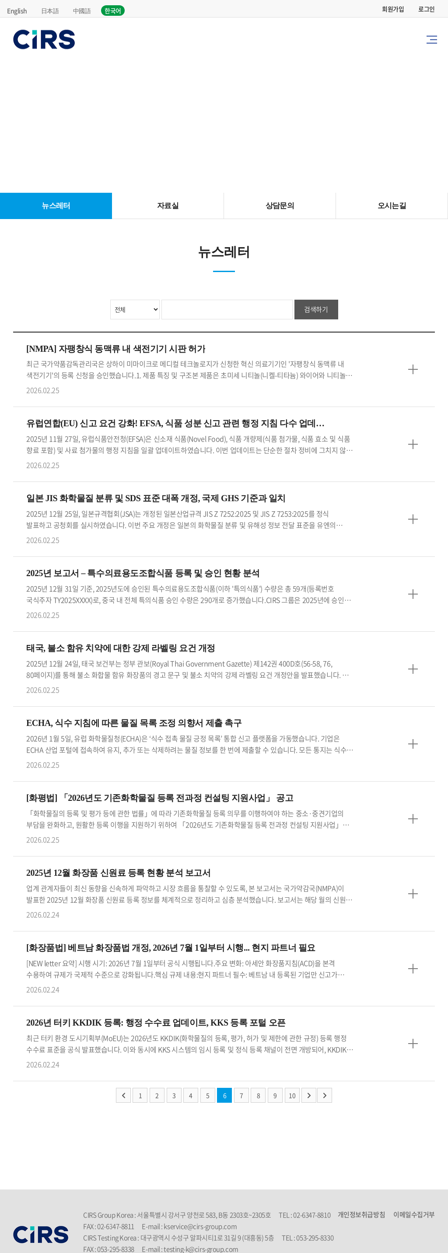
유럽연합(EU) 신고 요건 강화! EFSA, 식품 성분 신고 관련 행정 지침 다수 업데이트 (177, 424)
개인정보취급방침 (361, 1215)
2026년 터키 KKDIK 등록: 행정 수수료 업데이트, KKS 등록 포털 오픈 (156, 1023)
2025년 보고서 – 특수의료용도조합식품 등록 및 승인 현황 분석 (143, 574)
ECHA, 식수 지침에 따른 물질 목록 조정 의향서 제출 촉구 (134, 724)
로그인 (426, 8)
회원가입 (393, 8)
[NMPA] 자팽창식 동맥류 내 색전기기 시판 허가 (115, 349)
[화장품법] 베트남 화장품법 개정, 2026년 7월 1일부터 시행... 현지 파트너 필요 (170, 948)
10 (292, 1095)
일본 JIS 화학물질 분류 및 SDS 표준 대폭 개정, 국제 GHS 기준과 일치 (156, 499)
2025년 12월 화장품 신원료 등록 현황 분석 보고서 (118, 873)
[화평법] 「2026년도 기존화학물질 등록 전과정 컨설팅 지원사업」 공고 (159, 798)
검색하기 (316, 309)
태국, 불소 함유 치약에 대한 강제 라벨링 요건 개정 (120, 649)
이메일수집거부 (414, 1215)
